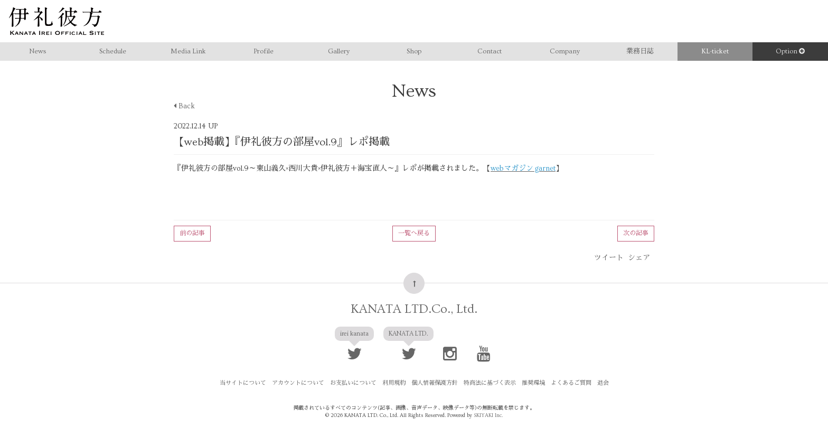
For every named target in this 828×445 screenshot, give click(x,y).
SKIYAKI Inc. (488, 415)
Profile (263, 51)
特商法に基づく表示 (490, 382)
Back (184, 106)
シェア (639, 258)
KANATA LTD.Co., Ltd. (414, 309)
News (37, 51)
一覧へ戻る (414, 233)
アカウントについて (298, 382)
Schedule (112, 51)
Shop (414, 51)
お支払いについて (353, 382)
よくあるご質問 (571, 382)
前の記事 (192, 233)
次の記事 (635, 233)
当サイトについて (243, 382)
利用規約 (394, 382)
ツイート (609, 258)
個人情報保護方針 (434, 382)
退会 (603, 382)
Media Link (188, 51)
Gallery (339, 51)
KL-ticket (715, 51)
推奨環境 (533, 382)
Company (565, 51)
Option (790, 51)
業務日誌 (640, 51)
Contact (489, 51)
